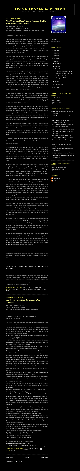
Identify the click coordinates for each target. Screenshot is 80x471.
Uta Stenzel (55, 181)
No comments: (34, 287)
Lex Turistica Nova (57, 98)
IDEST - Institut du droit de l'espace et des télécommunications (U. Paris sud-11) (62, 131)
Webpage (54, 39)
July (56, 66)
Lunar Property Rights (19, 289)
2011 (55, 53)
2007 (55, 87)
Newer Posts (9, 457)
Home (27, 457)
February (58, 84)
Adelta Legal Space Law (58, 167)
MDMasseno (56, 178)
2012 (55, 50)
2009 (55, 58)
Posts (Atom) (18, 461)
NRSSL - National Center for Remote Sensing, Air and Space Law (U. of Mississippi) (62, 155)
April (56, 81)
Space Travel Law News (40, 8)
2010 (55, 55)
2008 (55, 61)
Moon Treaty (32, 289)
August (57, 63)
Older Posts (44, 457)
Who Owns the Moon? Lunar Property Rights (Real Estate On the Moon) (26, 22)
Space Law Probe (56, 103)
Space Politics (55, 100)
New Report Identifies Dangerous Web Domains (23, 301)
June (57, 69)
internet (14, 450)
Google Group (55, 41)
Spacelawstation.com (57, 169)
